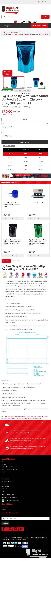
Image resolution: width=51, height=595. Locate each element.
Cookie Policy (5, 483)
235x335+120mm (31, 418)
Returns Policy (5, 486)
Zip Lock (18, 418)
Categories (7, 26)
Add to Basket (24, 142)
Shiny (9, 416)
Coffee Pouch (40, 416)
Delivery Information (7, 467)
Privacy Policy (5, 478)
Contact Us (4, 507)
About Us (4, 462)
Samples (3, 464)
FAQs (2, 491)
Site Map (3, 509)
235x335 (23, 418)
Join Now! (5, 523)
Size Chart (4, 488)
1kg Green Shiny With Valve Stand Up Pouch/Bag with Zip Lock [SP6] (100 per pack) (38, 242)
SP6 (40, 418)
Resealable (23, 416)
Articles (3, 472)
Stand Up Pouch (15, 416)
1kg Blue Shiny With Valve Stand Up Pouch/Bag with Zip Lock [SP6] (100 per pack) (26, 34)
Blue (6, 416)
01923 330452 (7, 494)
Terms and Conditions (7, 481)
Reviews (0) (16, 261)
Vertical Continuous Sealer (38, 203)
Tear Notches (11, 418)
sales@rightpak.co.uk (9, 497)
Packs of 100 (6, 127)
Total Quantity (7, 136)
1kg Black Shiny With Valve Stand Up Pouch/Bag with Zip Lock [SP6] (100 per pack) (12, 242)
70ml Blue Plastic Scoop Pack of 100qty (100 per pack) (12, 204)
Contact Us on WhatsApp (12, 500)
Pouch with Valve (31, 416)
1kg (37, 418)
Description (6, 261)
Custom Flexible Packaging (9, 469)
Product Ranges (13, 32)
